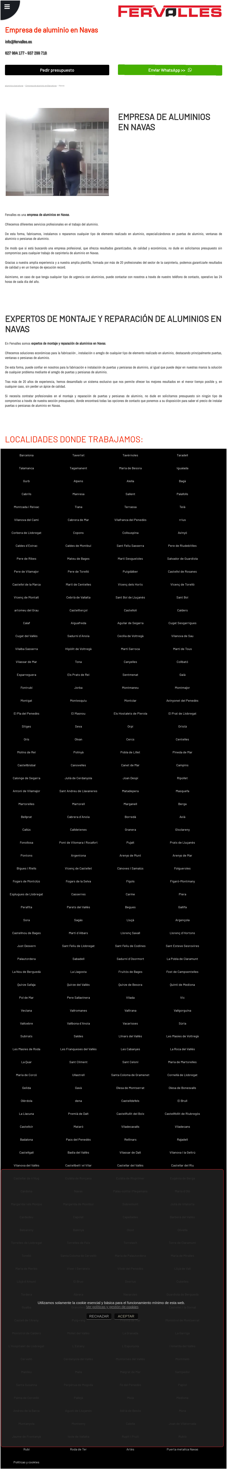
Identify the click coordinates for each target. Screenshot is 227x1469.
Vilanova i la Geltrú (182, 1152)
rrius (182, 520)
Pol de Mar (26, 997)
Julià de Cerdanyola (78, 778)
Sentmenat (130, 675)
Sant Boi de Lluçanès (130, 597)
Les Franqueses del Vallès (78, 1049)
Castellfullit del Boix (130, 1114)
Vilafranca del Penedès (130, 520)
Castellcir (26, 1126)
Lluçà (130, 920)
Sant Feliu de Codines (130, 946)
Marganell (130, 804)
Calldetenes (78, 829)
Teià (182, 507)
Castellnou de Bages (26, 933)
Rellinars (130, 1139)
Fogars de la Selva (78, 881)
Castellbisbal (26, 765)
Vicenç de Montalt (26, 597)
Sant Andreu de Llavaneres (78, 791)
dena (78, 1101)
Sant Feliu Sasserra (130, 545)
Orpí (130, 726)
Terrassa (130, 507)
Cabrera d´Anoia (78, 817)
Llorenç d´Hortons (182, 933)
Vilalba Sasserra (26, 649)
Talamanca (26, 468)
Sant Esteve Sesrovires (182, 946)
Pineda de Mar (182, 752)
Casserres (78, 894)
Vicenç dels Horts (130, 584)
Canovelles (78, 765)
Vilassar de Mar (26, 662)
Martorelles (26, 804)
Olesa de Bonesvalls (182, 1088)
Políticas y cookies (26, 1462)
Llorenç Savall (130, 933)
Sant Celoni (130, 1062)
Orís (26, 739)
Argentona (78, 855)
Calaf (26, 623)
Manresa (78, 494)
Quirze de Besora (130, 984)
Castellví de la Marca (26, 584)
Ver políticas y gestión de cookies (112, 1307)
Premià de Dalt (78, 1114)
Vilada (130, 997)
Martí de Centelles (78, 584)
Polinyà (78, 752)
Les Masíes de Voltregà (182, 1036)
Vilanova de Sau (182, 636)
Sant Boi (182, 597)
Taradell (182, 455)
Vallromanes (78, 1010)
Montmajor (182, 687)
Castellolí (130, 610)
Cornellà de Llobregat (182, 1075)
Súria (182, 1023)
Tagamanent (78, 468)
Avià (182, 817)
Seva (78, 726)
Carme (130, 894)
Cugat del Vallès (26, 636)
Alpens (78, 481)
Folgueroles (182, 868)
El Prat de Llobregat (182, 713)
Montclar (130, 700)
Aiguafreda (78, 623)
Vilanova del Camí (26, 520)
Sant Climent (78, 1062)
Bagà (182, 481)
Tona (78, 662)
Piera (182, 894)
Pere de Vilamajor (26, 571)
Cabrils (26, 494)
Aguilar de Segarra (130, 623)
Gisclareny (182, 829)
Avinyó (182, 533)
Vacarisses (130, 1023)
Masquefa (182, 791)
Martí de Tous (182, 649)
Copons (78, 533)
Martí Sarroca (130, 649)
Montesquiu (78, 700)
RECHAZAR (99, 1316)
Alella (130, 481)
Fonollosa (26, 842)
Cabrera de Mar (78, 520)
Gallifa (182, 907)
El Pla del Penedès (26, 713)
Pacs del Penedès (78, 1139)
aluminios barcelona (14, 85)
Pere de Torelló (78, 571)
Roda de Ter (78, 1449)
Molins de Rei (26, 752)
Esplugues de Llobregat (26, 894)
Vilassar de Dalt (130, 1152)
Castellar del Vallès (130, 1165)
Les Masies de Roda (26, 1049)
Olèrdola (26, 1101)
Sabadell (78, 959)
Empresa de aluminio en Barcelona (41, 85)
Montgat (26, 700)
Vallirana (130, 1010)
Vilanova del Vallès (26, 1165)
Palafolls (182, 494)
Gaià (182, 675)
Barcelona (27, 455)
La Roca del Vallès (182, 1049)
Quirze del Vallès (78, 984)
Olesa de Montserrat (130, 1088)
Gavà (78, 1088)
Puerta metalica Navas (182, 1449)
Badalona (26, 1139)
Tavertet (78, 455)
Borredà (130, 817)
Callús (26, 829)
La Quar (26, 1062)
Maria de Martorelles (182, 1062)
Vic (182, 997)
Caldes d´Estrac (26, 545)
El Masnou (78, 713)
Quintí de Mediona (182, 984)
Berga (182, 804)
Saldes (78, 1036)
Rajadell (182, 1139)
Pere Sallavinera (78, 997)
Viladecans (182, 1126)
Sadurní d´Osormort (130, 959)
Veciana (26, 1010)
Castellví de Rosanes (182, 571)
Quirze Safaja (26, 984)
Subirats (26, 1036)
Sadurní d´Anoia (78, 636)
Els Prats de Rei (78, 675)
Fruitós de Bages (130, 972)
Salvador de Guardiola (182, 558)
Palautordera (26, 959)
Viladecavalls (130, 1126)
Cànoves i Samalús (130, 868)
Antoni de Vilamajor (26, 791)
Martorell (78, 804)
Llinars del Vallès (130, 1036)
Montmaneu (130, 687)
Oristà (182, 726)
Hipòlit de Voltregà (78, 649)
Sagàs (78, 920)
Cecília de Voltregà (130, 636)
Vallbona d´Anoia (78, 1023)
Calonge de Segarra (26, 778)
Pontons (26, 855)
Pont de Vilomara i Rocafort (78, 842)
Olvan (78, 739)
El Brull (182, 1101)
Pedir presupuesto (57, 70)
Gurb (26, 481)
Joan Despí (130, 778)
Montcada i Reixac (26, 507)
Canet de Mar (130, 765)
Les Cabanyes (130, 1049)
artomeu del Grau (26, 610)
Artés (130, 1449)
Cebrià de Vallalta (78, 597)
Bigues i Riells (26, 868)
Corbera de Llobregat (26, 533)
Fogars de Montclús (26, 881)
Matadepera (130, 791)
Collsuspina (130, 533)
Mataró (78, 1126)
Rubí (26, 1449)
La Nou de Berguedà (26, 972)
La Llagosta (78, 972)
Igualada (182, 468)
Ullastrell (78, 1075)
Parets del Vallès (78, 907)
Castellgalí (26, 1152)
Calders (182, 610)
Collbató (182, 662)
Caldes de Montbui (78, 545)
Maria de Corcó (26, 1075)
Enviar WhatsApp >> (170, 70)
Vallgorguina (182, 1010)
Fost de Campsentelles (182, 972)
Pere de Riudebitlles (182, 545)
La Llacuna (26, 1114)
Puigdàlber (130, 571)
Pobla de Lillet (130, 752)
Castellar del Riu (182, 1165)
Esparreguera (26, 675)
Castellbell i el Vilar (78, 1165)
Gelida (26, 1088)
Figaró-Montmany (182, 881)
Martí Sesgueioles (130, 558)
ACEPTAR (126, 1316)
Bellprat (26, 817)
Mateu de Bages (78, 558)
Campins (182, 765)
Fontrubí (26, 687)
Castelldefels (130, 1101)
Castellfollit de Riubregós (182, 1114)
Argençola (182, 920)
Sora (26, 920)
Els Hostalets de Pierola (130, 713)
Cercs (130, 739)
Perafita (26, 907)
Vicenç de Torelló (182, 584)
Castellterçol (78, 610)
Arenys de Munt (130, 855)
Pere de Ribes (26, 558)
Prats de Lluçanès (182, 842)
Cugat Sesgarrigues (182, 623)
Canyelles (130, 662)
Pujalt (130, 842)
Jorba (78, 687)
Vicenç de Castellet (78, 868)
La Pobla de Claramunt (182, 959)
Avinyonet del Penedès (182, 700)
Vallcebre (26, 1023)
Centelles (182, 739)
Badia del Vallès (78, 1152)
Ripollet (182, 778)
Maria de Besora (130, 468)
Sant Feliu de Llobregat (78, 946)
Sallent (130, 494)
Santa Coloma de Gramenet (130, 1075)
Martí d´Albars (78, 933)
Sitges (26, 726)
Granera (130, 829)
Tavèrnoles (130, 455)
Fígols (130, 881)
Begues (130, 907)
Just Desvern (26, 946)
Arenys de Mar (182, 855)
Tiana (78, 507)
